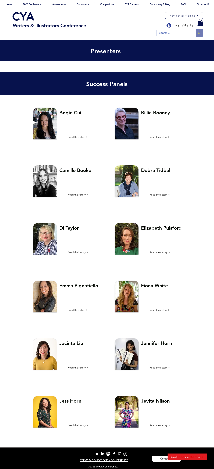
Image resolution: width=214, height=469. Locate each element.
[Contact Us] (166, 459)
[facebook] (114, 454)
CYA (23, 16)
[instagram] (120, 454)
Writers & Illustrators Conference (49, 25)
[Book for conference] (187, 457)
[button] (200, 22)
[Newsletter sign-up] (184, 15)
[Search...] (174, 33)
